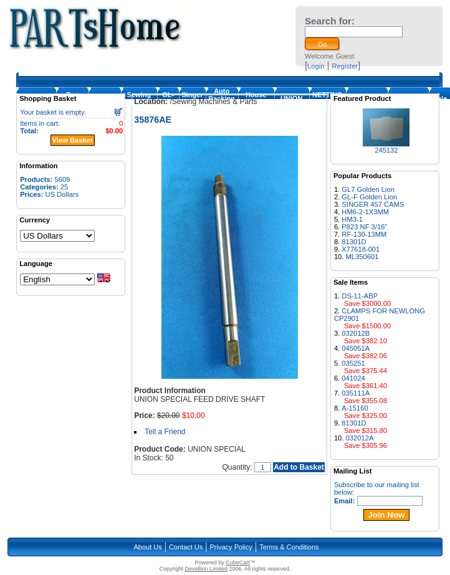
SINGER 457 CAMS (373, 204)
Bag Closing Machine (72, 102)
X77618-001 (361, 249)
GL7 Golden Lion (368, 189)
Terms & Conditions (288, 547)
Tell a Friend (165, 431)
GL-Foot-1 (168, 102)
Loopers (104, 102)
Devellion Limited (205, 569)
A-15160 (355, 408)
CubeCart (238, 562)
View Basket (72, 140)
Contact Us (186, 547)
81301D (354, 241)
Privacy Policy (231, 547)
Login (315, 66)
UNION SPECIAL (292, 102)
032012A (360, 438)
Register (345, 66)
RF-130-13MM (364, 234)
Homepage (36, 102)
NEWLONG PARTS (408, 102)
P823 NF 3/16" (364, 226)
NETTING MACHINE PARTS (327, 102)
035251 (353, 363)
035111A (356, 393)
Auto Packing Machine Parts (222, 102)
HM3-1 (352, 219)
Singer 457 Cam (192, 102)
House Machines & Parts (256, 102)
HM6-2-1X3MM (365, 212)
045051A (356, 348)
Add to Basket (299, 467)
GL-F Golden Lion (369, 197)
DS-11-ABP (360, 296)
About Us (147, 547)
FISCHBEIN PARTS (366, 102)
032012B (356, 333)
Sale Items (440, 102)
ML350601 (362, 256)
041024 (353, 378)
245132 (386, 150)
